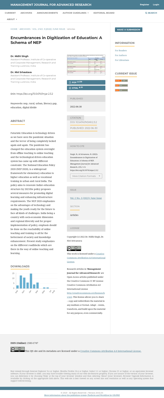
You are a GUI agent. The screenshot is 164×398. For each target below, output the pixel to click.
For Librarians (122, 60)
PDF (76, 82)
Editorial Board (104, 13)
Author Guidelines (75, 13)
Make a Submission (128, 29)
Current (10, 13)
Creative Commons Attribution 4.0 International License (86, 257)
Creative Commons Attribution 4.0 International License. (110, 351)
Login (156, 4)
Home (14, 29)
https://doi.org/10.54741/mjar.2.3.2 (34, 93)
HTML (77, 87)
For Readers (121, 50)
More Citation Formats (84, 176)
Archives (26, 13)
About (11, 19)
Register (144, 4)
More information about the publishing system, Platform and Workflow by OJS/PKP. (82, 395)
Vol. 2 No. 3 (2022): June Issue (48, 29)
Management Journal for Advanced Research (51, 5)
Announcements (47, 13)
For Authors (121, 55)
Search (151, 13)
